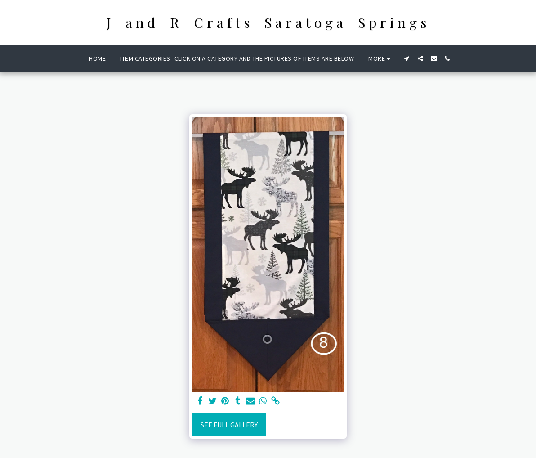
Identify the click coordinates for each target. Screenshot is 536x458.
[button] (407, 58)
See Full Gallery (229, 424)
